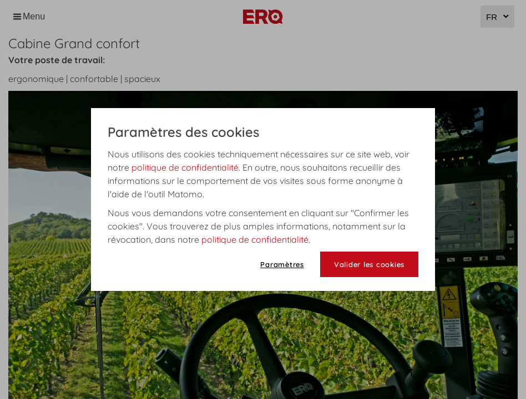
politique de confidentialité (185, 167)
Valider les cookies (369, 264)
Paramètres (282, 264)
